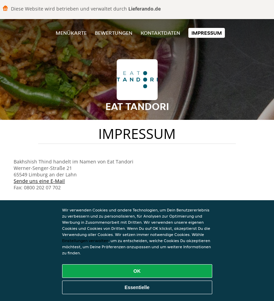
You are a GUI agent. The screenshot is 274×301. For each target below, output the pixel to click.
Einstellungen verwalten (85, 240)
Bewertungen (113, 32)
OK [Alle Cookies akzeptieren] (137, 271)
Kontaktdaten (160, 32)
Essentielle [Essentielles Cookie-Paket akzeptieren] (137, 287)
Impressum (206, 32)
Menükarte (71, 32)
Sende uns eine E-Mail (39, 181)
